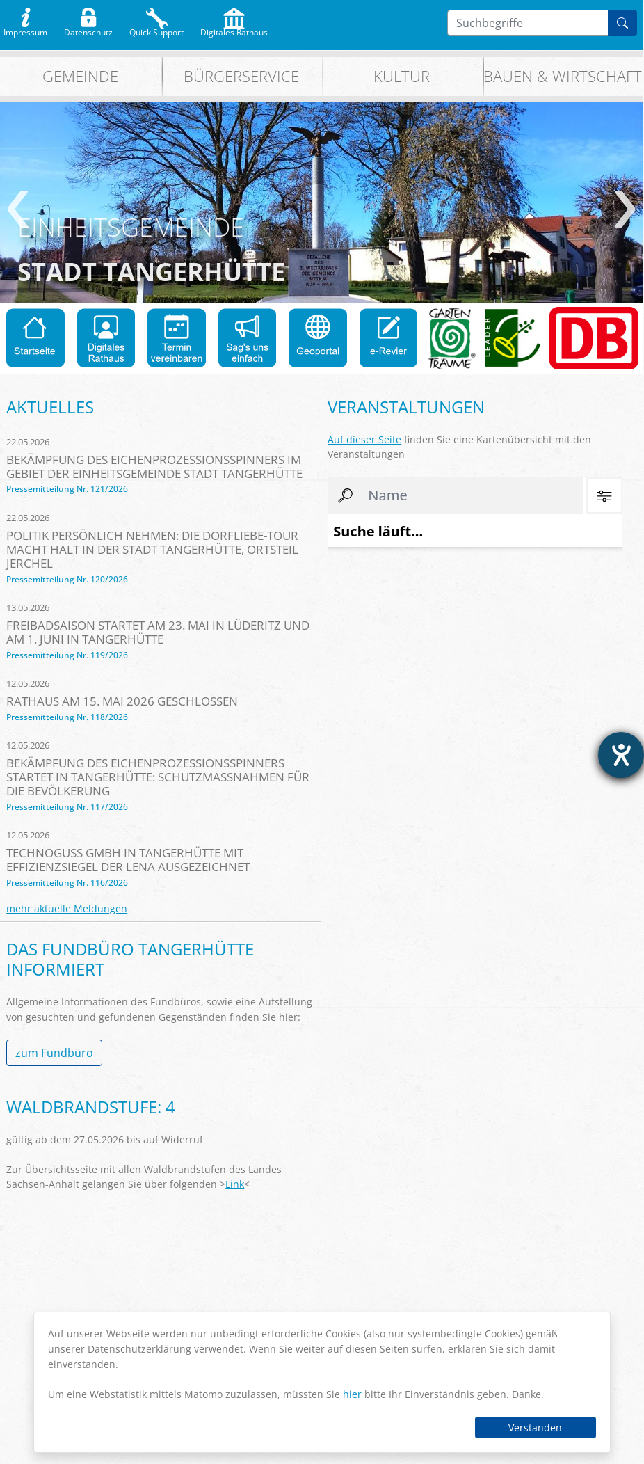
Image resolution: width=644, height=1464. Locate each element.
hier (352, 1394)
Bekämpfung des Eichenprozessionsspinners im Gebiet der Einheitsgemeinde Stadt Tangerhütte (154, 467)
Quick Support (156, 29)
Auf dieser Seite (364, 439)
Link (234, 1184)
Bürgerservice (241, 76)
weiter (625, 209)
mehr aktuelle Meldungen (66, 908)
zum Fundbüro (54, 1052)
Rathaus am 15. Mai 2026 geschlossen (122, 701)
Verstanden (535, 1427)
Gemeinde (80, 76)
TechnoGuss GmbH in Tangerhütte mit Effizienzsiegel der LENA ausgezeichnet (128, 860)
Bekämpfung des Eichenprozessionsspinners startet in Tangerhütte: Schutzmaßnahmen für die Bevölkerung (157, 777)
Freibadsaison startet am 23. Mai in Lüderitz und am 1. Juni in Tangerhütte (157, 632)
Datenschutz (88, 29)
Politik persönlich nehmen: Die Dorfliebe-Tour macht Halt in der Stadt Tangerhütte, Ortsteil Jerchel (152, 549)
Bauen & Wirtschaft (562, 76)
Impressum (25, 29)
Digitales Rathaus (234, 29)
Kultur (401, 76)
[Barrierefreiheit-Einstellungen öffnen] (621, 755)
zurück (18, 209)
